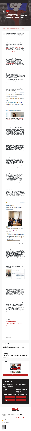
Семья (7, 10)
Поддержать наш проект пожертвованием (12, 325)
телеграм (8, 396)
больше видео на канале (15, 374)
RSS (3, 420)
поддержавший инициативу (10, 63)
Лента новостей (6, 343)
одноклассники (9, 400)
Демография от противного (6, 389)
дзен (18, 400)
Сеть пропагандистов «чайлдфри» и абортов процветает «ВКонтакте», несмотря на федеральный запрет (21, 385)
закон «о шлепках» (14, 126)
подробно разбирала (14, 51)
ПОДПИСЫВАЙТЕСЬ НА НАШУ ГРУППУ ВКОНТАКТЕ (14, 323)
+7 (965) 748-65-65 (20, 414)
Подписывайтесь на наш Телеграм (11, 321)
